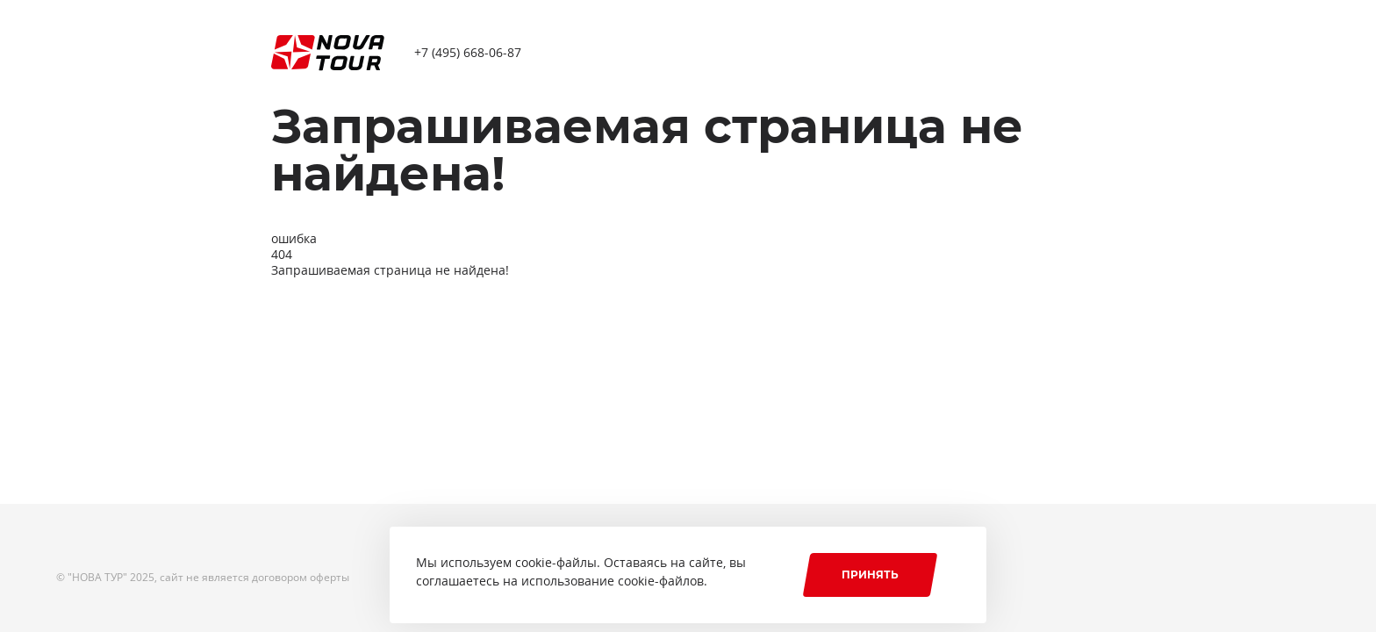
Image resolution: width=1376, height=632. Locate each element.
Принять (870, 574)
